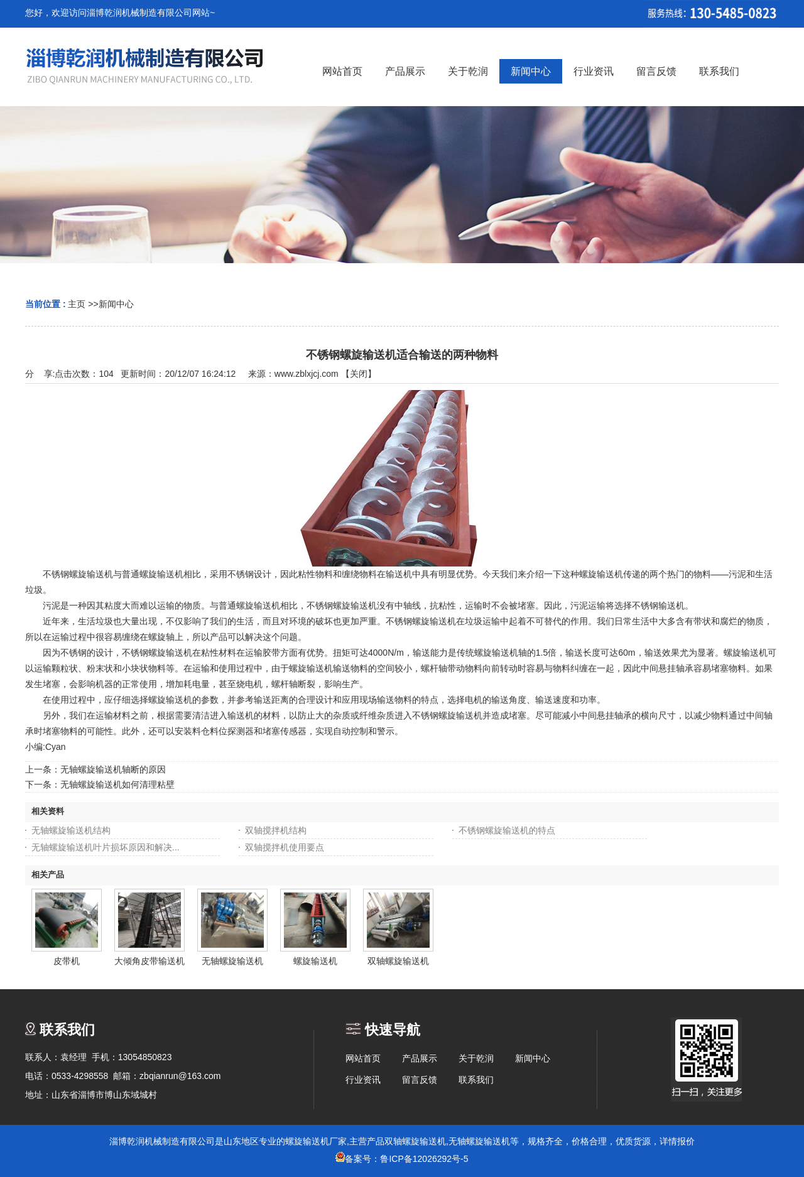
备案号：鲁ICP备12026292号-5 (401, 1159)
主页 (76, 304)
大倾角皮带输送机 (149, 961)
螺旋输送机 (315, 961)
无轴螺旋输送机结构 (71, 830)
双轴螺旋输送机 (398, 961)
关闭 (358, 374)
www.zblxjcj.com (306, 374)
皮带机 (66, 961)
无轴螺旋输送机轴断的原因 (113, 769)
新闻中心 (116, 304)
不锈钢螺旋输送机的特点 (507, 830)
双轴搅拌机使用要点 (284, 847)
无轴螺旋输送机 (232, 961)
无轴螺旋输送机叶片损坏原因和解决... (105, 847)
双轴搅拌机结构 (276, 830)
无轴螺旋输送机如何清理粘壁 (117, 784)
